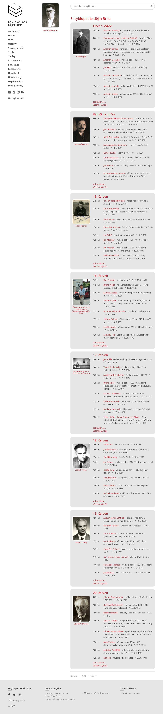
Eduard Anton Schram (113, 631)
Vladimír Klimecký (111, 367)
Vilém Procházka (111, 255)
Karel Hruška (109, 152)
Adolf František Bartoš (113, 375)
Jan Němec (108, 462)
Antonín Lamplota (112, 75)
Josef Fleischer (109, 449)
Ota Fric (107, 657)
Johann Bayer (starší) (113, 597)
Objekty (12, 43)
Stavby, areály (15, 48)
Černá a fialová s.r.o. (130, 693)
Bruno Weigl (109, 284)
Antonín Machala (111, 59)
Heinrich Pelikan (111, 525)
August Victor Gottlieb (113, 517)
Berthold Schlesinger (113, 605)
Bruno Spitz (108, 382)
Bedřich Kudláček (50, 30)
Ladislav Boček (110, 292)
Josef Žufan (108, 470)
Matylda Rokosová (112, 393)
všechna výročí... (100, 104)
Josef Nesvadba (110, 612)
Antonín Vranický (111, 30)
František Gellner (111, 549)
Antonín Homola (111, 86)
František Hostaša (111, 564)
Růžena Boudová (111, 401)
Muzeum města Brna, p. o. (96, 693)
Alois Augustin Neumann (115, 145)
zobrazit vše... (99, 101)
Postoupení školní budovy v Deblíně (120, 38)
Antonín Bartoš (110, 48)
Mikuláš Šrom (109, 477)
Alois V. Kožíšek (110, 620)
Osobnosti (13, 31)
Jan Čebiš (107, 235)
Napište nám (15, 81)
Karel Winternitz (111, 208)
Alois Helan (108, 219)
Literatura (13, 64)
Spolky (11, 56)
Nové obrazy (15, 77)
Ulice (10, 39)
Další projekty (15, 85)
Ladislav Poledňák (111, 650)
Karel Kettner (109, 533)
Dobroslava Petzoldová (114, 173)
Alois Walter (109, 642)
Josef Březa (108, 572)
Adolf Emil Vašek (111, 137)
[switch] (10, 700)
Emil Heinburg (110, 457)
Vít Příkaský (108, 247)
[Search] (112, 6)
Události (12, 35)
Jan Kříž (106, 67)
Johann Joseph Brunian (114, 200)
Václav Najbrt (109, 300)
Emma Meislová (110, 157)
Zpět (84, 676)
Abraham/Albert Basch (114, 311)
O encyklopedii (16, 98)
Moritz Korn (109, 541)
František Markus (111, 227)
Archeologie (14, 60)
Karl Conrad (109, 280)
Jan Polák (107, 359)
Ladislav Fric (109, 334)
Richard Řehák (110, 319)
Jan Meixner (108, 239)
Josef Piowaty (109, 327)
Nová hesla (14, 73)
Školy (11, 52)
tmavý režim (19, 700)
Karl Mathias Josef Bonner (115, 557)
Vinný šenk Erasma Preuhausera (118, 118)
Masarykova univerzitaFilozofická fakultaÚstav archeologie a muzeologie (60, 696)
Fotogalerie (14, 68)
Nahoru (73, 676)
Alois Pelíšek (109, 485)
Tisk (92, 676)
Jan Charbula (109, 129)
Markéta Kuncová (111, 409)
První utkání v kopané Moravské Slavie (121, 417)
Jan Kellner (108, 165)
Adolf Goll (108, 444)
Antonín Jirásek (110, 94)
